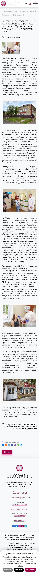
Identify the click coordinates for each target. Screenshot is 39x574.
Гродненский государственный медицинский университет (10, 3)
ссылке (31, 559)
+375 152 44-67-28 (19, 504)
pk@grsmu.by (19, 521)
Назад (7, 452)
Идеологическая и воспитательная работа (18, 11)
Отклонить (18, 569)
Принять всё (30, 569)
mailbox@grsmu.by (19, 509)
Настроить (7, 569)
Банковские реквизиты (19, 498)
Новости (18, 15)
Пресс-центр (7, 15)
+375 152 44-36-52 (19, 493)
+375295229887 (19, 516)
